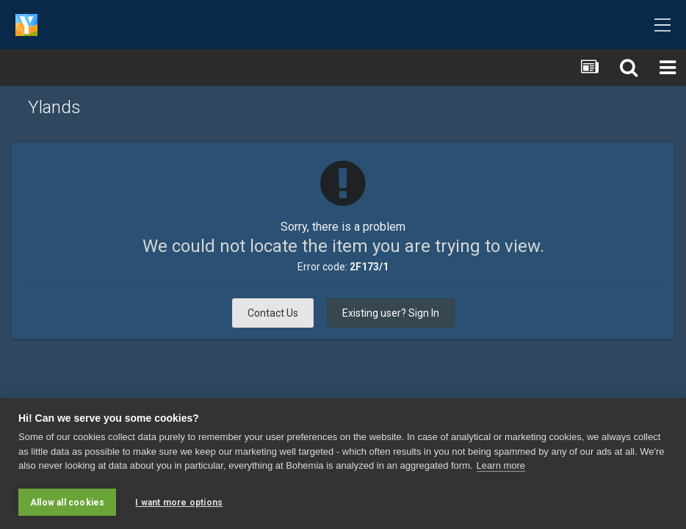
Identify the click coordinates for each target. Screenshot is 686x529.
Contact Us (273, 313)
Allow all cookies (67, 502)
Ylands (54, 107)
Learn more (501, 466)
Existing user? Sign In (390, 313)
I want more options (179, 502)
